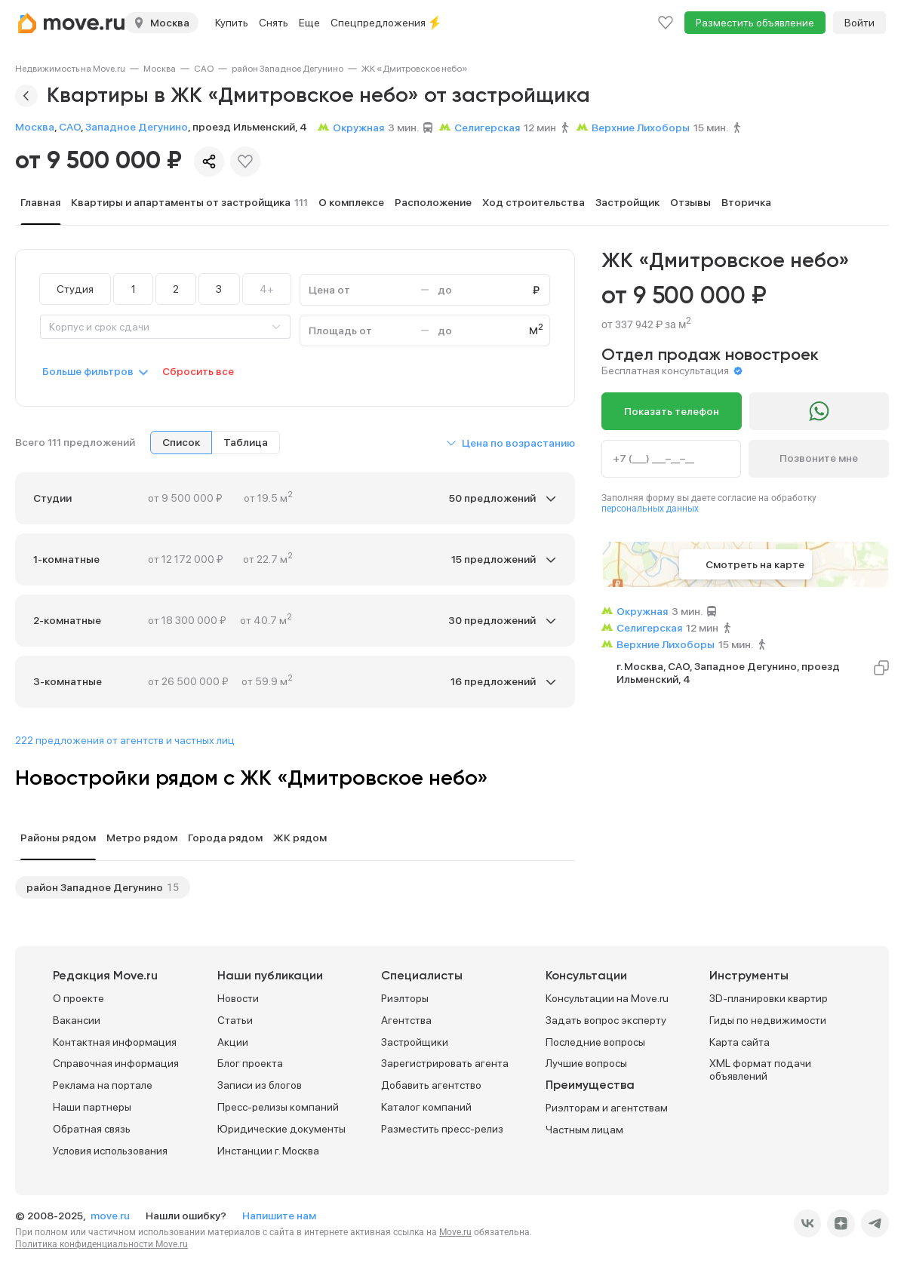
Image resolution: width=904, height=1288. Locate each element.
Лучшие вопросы (586, 1063)
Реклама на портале (102, 1085)
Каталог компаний (426, 1107)
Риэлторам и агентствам (607, 1108)
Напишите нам (279, 1216)
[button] (510, 443)
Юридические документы (281, 1129)
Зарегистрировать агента (445, 1063)
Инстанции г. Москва (268, 1151)
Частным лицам (584, 1130)
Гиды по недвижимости (767, 1020)
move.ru (111, 1216)
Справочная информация (116, 1063)
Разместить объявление (755, 23)
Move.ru (455, 1232)
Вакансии (76, 1020)
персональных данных (650, 508)
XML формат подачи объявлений (760, 1069)
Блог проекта (250, 1063)
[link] (70, 68)
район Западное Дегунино (287, 68)
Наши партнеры (92, 1107)
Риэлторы (405, 998)
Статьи (235, 1020)
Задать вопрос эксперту (606, 1020)
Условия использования (110, 1151)
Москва (159, 68)
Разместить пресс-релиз (442, 1129)
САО (204, 68)
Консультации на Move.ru (607, 998)
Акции (232, 1042)
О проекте (78, 998)
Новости (238, 998)
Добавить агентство (431, 1085)
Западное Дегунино (136, 127)
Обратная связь (92, 1129)
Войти (859, 23)
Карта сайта (739, 1042)
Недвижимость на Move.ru (70, 68)
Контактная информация (115, 1042)
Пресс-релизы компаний (278, 1107)
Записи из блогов (259, 1085)
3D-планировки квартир (768, 998)
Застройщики (414, 1042)
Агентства (406, 1020)
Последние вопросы (595, 1042)
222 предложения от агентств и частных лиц (125, 740)
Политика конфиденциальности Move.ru (101, 1244)
